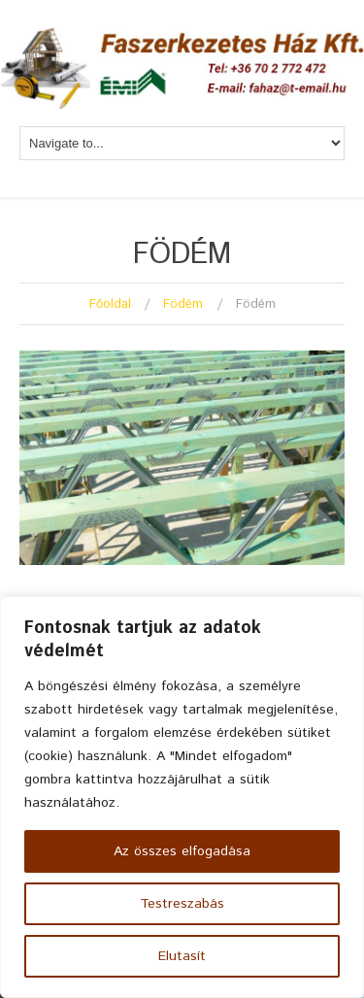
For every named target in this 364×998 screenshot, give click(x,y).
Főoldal (110, 304)
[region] (182, 797)
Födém (183, 304)
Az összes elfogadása (182, 851)
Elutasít (182, 956)
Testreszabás (182, 904)
